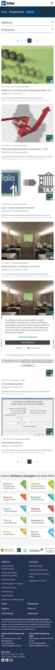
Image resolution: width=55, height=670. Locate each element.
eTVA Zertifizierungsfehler (12, 384)
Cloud (4, 604)
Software (5, 562)
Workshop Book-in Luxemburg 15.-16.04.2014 (20, 266)
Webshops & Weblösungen (12, 599)
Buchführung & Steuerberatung (7, 567)
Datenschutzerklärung (27, 337)
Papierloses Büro (8, 579)
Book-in (20, 93)
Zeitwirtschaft (7, 591)
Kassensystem (7, 595)
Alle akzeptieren (27, 342)
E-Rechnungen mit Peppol (12, 584)
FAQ (14, 93)
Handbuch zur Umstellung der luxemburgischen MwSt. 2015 (26, 90)
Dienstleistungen (36, 566)
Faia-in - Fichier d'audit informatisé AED (17, 208)
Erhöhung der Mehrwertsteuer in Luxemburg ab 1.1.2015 (24, 149)
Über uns (32, 608)
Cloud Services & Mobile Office (39, 575)
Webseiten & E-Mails (37, 581)
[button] (27, 24)
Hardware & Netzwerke (38, 570)
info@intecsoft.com (14, 646)
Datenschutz (7, 613)
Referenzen (33, 604)
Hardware (33, 562)
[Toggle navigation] (52, 3)
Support (5, 608)
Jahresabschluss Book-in (11, 443)
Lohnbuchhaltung (8, 587)
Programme (17, 152)
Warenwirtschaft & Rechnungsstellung (9, 574)
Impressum (33, 613)
